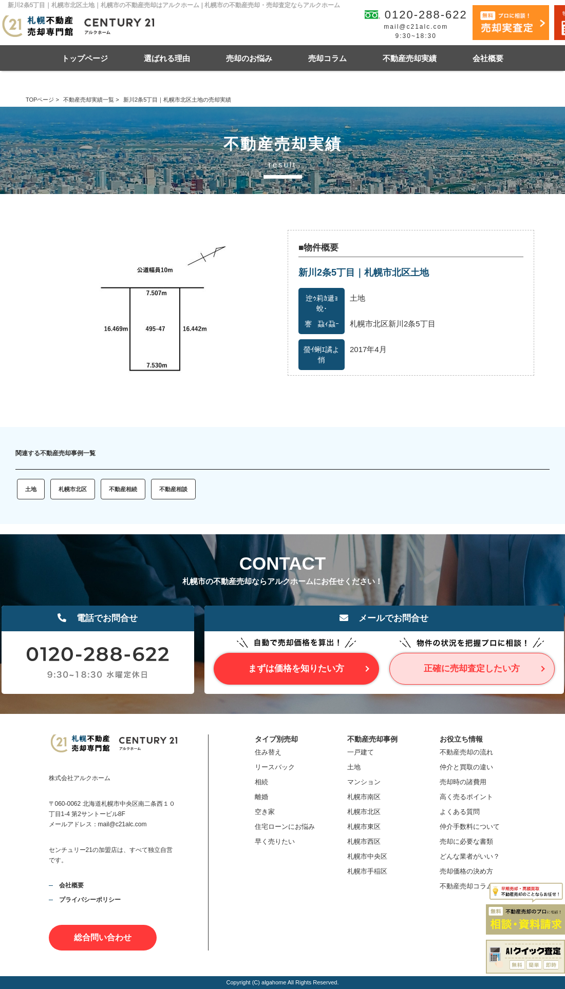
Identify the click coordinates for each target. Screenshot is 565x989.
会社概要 (488, 58)
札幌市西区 (364, 841)
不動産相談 (173, 489)
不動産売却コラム (466, 886)
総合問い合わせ (102, 937)
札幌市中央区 (367, 856)
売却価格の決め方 (466, 871)
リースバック (275, 767)
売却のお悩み (249, 58)
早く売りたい (275, 841)
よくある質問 (460, 812)
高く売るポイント (466, 797)
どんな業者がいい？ (470, 856)
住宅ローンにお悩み (285, 826)
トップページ (85, 58)
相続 (261, 782)
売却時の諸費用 (463, 782)
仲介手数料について (470, 826)
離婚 (261, 797)
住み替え (268, 752)
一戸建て (360, 752)
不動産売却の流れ (466, 752)
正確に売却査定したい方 (472, 668)
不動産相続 (123, 489)
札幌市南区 (364, 797)
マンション (364, 782)
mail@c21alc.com (416, 26)
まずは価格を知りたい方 (296, 668)
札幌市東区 (364, 826)
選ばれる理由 (167, 58)
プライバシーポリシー (90, 899)
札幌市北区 (73, 489)
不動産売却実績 (410, 58)
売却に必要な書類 (466, 841)
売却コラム (327, 58)
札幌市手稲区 (367, 871)
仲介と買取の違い (466, 767)
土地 (30, 489)
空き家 (265, 812)
